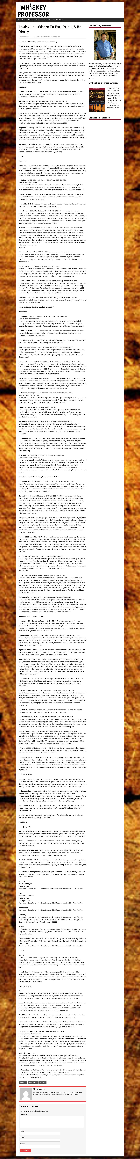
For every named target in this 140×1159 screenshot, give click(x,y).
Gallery (47, 20)
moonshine (33, 1082)
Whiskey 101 (46, 37)
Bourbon (23, 1082)
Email (22, 1137)
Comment (23, 1115)
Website (22, 1144)
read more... (115, 108)
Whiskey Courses (25, 20)
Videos (37, 20)
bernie (38, 37)
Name (22, 1131)
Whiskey (42, 1082)
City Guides (58, 20)
